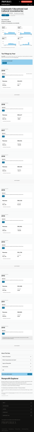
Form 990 (3, 56)
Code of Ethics (4, 429)
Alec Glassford (11, 387)
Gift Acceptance (5, 430)
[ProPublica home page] (9, 422)
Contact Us (29, 374)
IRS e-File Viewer (11, 392)
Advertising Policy (25, 429)
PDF (3, 76)
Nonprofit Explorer (5, 4)
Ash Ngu (15, 387)
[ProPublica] (6, 1)
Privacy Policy (17, 429)
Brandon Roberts (22, 387)
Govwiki (4, 393)
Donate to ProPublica (26, 1)
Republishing (11, 429)
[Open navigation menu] (20, 2)
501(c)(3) (9, 21)
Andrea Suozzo (5, 387)
